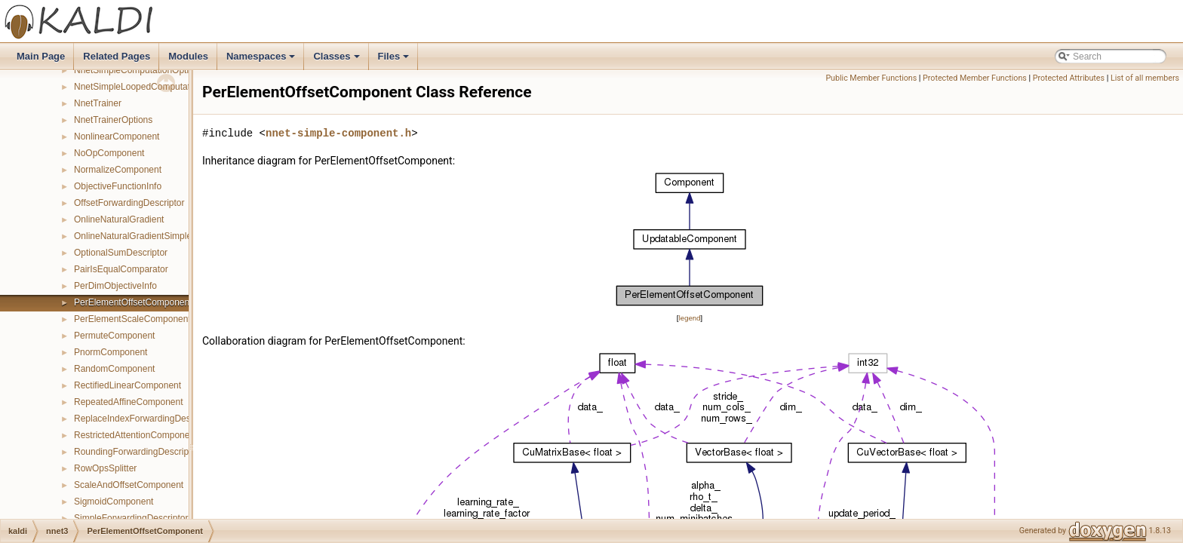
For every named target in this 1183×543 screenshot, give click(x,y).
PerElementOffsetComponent (133, 302)
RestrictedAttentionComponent (135, 435)
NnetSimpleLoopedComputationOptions (153, 86)
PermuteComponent (114, 335)
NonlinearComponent (116, 136)
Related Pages (116, 56)
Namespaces (262, 60)
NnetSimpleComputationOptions (138, 70)
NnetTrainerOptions (113, 120)
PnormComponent (110, 352)
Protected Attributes (1069, 78)
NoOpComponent (109, 153)
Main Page (41, 56)
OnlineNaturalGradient (119, 219)
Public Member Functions (871, 78)
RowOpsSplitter (105, 468)
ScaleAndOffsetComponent (128, 485)
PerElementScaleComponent (132, 319)
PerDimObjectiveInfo (115, 286)
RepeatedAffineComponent (128, 402)
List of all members (1145, 78)
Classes (337, 60)
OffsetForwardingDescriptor (129, 203)
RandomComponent (114, 369)
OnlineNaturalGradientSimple (133, 236)
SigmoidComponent (113, 501)
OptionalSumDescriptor (120, 252)
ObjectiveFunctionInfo (117, 186)
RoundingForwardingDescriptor (136, 451)
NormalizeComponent (117, 169)
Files (395, 60)
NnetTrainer (97, 103)
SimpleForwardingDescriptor (131, 518)
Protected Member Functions (975, 78)
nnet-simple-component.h (338, 133)
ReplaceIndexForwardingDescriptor (145, 418)
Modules (188, 56)
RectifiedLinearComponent (127, 385)
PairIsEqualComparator (121, 269)
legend (689, 318)
